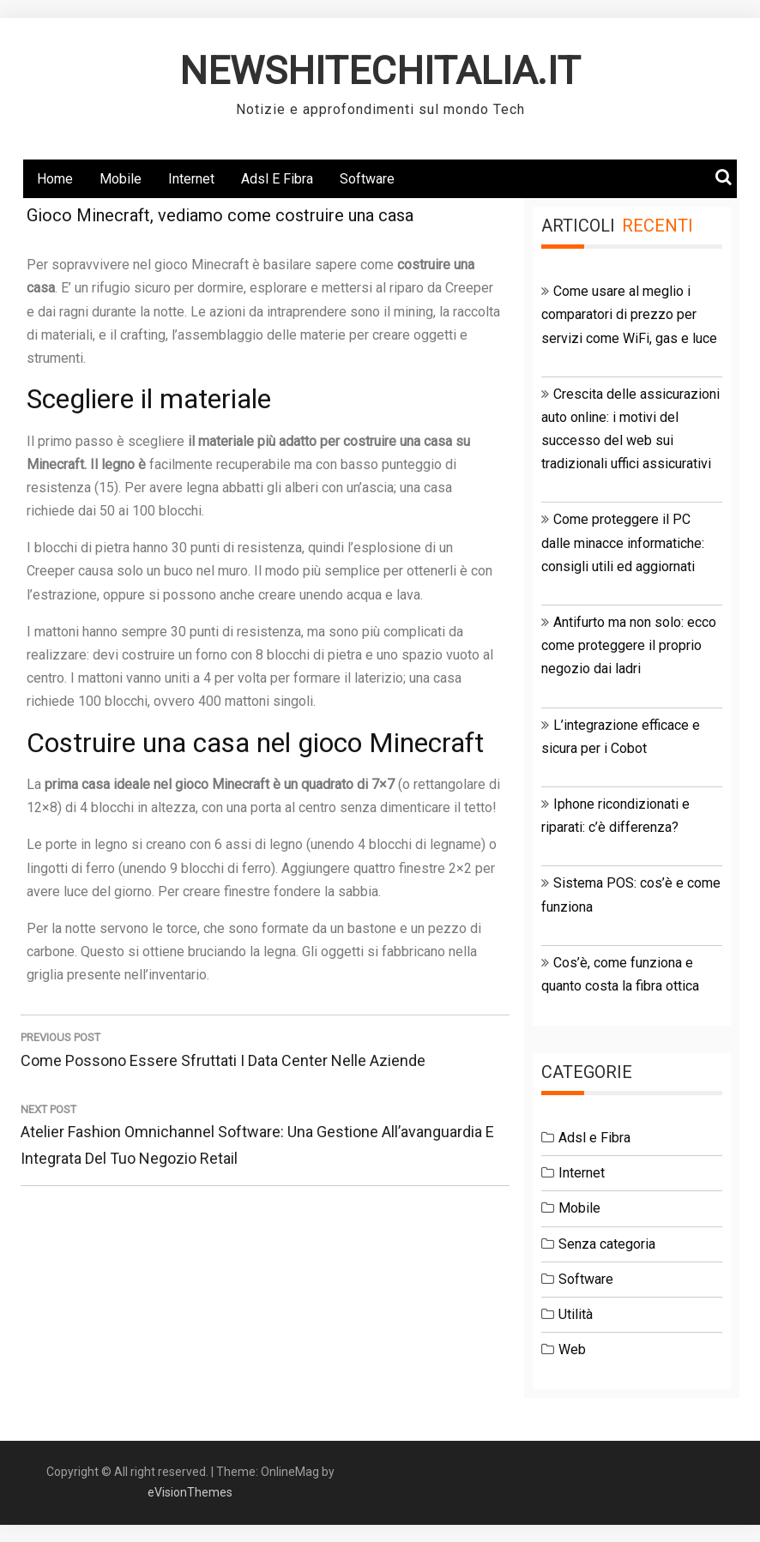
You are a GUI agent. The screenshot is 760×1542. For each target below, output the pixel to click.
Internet (191, 179)
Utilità (575, 1314)
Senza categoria (606, 1244)
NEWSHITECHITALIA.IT (380, 70)
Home (55, 179)
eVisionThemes (190, 1492)
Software (367, 179)
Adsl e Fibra (277, 179)
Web (572, 1349)
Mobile (121, 179)
